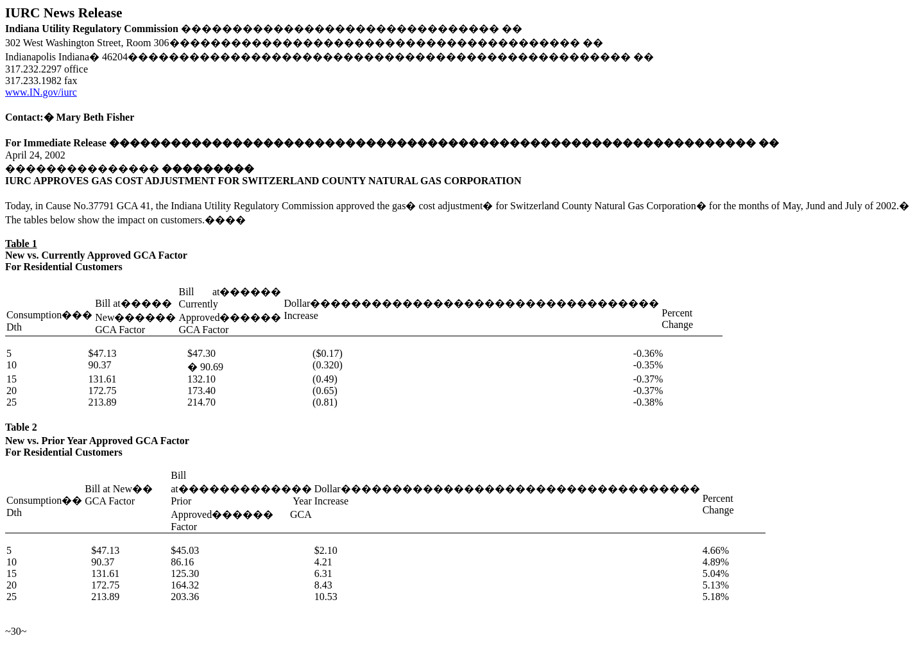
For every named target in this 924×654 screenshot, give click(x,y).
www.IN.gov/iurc (41, 92)
